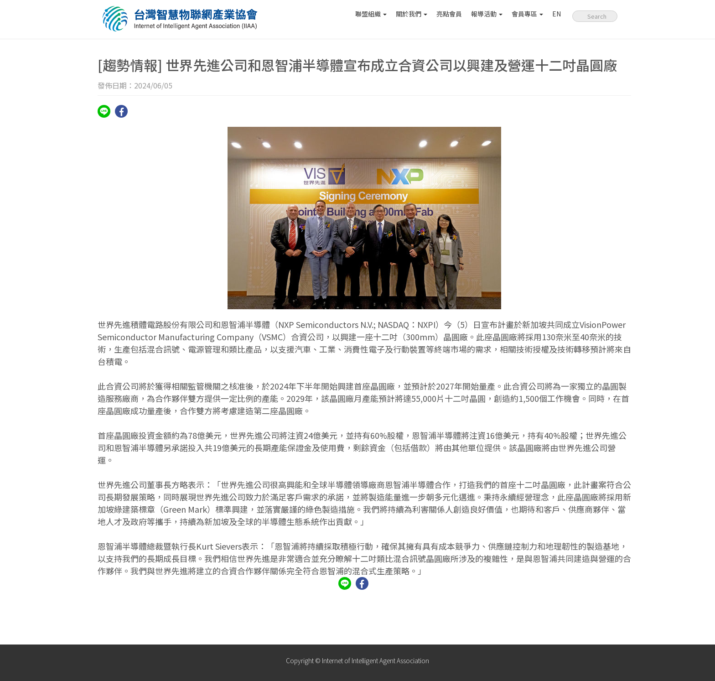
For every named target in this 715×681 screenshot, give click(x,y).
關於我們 (411, 13)
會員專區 (527, 13)
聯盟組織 (371, 13)
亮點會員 (449, 13)
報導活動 (487, 13)
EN (556, 13)
